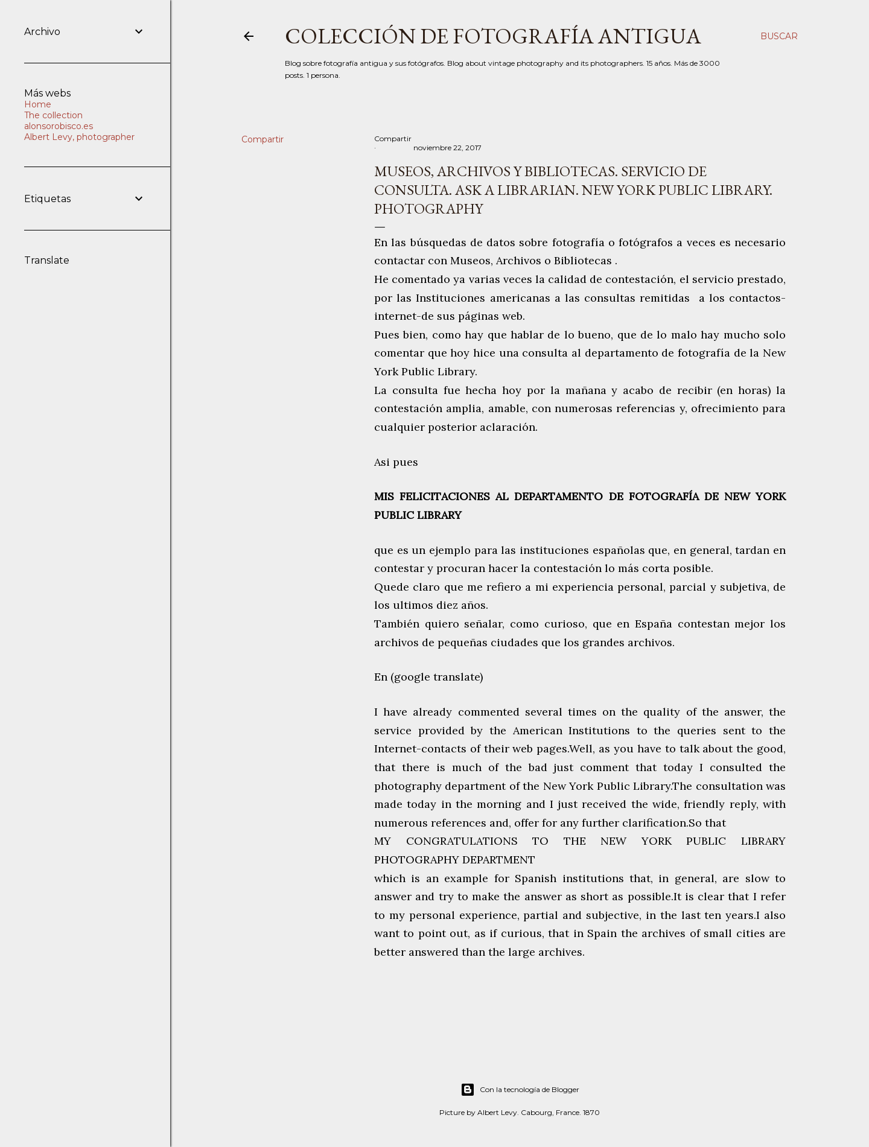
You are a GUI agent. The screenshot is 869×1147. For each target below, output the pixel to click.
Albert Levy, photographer (79, 137)
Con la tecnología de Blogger (519, 1089)
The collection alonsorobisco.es (58, 121)
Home (37, 104)
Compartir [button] (262, 139)
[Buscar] (779, 36)
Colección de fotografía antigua (493, 36)
